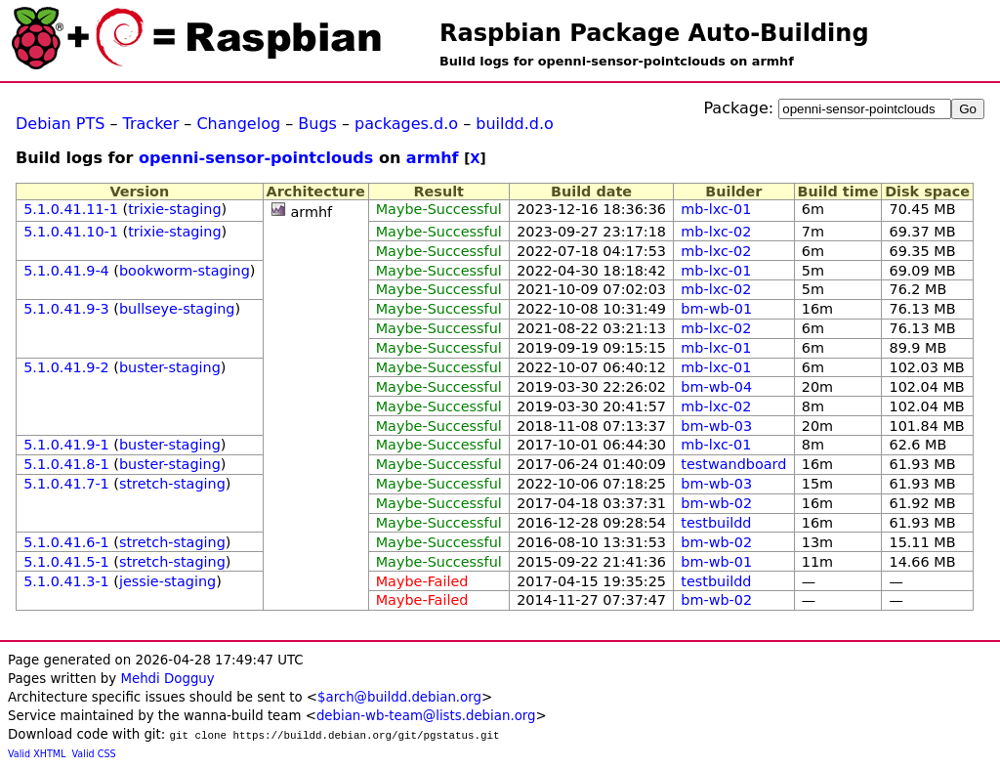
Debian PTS (60, 123)
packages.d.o (406, 123)
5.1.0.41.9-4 (66, 270)
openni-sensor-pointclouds (256, 158)
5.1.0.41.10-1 (70, 231)
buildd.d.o (515, 123)
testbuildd (716, 523)
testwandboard (733, 464)
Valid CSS (94, 753)
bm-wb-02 (716, 503)
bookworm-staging (184, 270)
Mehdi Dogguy (167, 678)
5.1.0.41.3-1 (66, 581)
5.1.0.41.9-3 (66, 309)
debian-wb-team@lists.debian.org (426, 715)
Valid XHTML (36, 753)
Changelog (238, 123)
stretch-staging (172, 483)
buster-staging (170, 367)
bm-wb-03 (716, 426)
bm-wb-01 (716, 309)
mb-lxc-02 (716, 231)
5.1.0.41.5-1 (66, 562)
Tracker (151, 123)
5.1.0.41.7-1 (66, 483)
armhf (432, 158)
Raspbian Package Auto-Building (654, 33)
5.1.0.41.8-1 (66, 464)
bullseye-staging (177, 309)
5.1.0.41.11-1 (70, 209)
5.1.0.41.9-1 (66, 444)
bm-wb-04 (716, 387)
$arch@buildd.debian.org (399, 697)
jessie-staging (167, 581)
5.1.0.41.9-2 (66, 367)
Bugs (317, 123)
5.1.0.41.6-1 (66, 542)
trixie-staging (174, 209)
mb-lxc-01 (716, 209)
